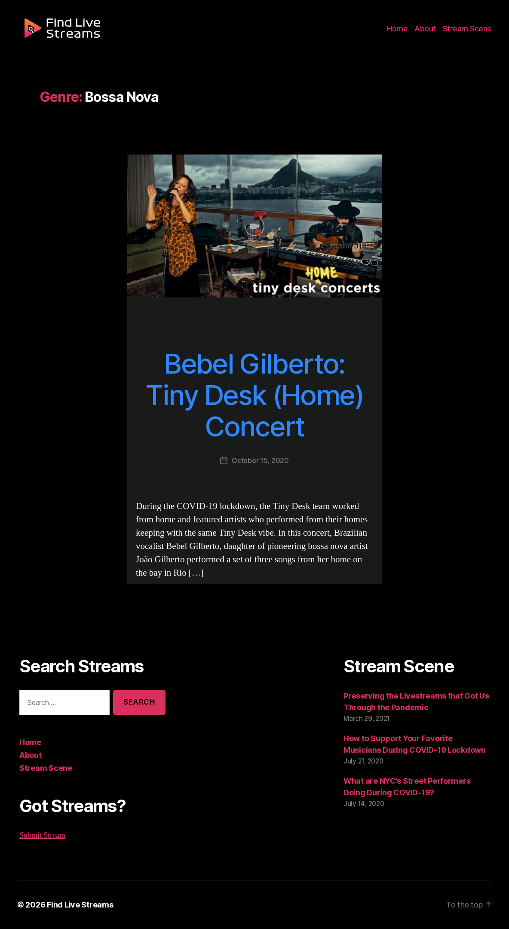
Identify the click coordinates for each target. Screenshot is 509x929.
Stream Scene (468, 31)
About (428, 31)
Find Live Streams (75, 904)
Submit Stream (42, 835)
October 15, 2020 (260, 460)
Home (402, 31)
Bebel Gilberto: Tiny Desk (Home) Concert (254, 395)
